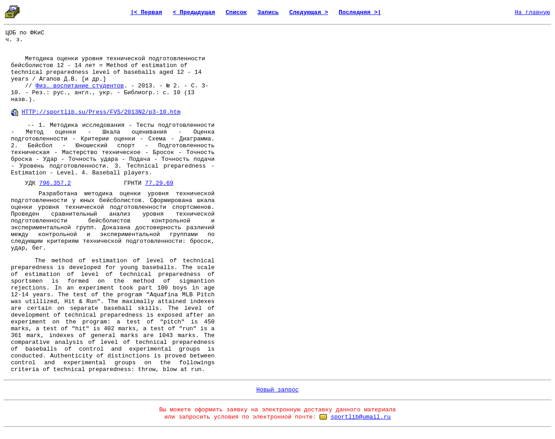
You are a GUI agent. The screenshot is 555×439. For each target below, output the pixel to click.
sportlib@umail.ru (360, 417)
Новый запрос (277, 389)
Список (236, 12)
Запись (268, 12)
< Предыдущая (194, 12)
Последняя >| (360, 12)
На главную (532, 12)
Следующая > (308, 12)
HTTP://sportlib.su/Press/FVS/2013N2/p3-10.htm (101, 112)
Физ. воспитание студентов (80, 85)
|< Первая (146, 12)
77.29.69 (159, 183)
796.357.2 (55, 183)
